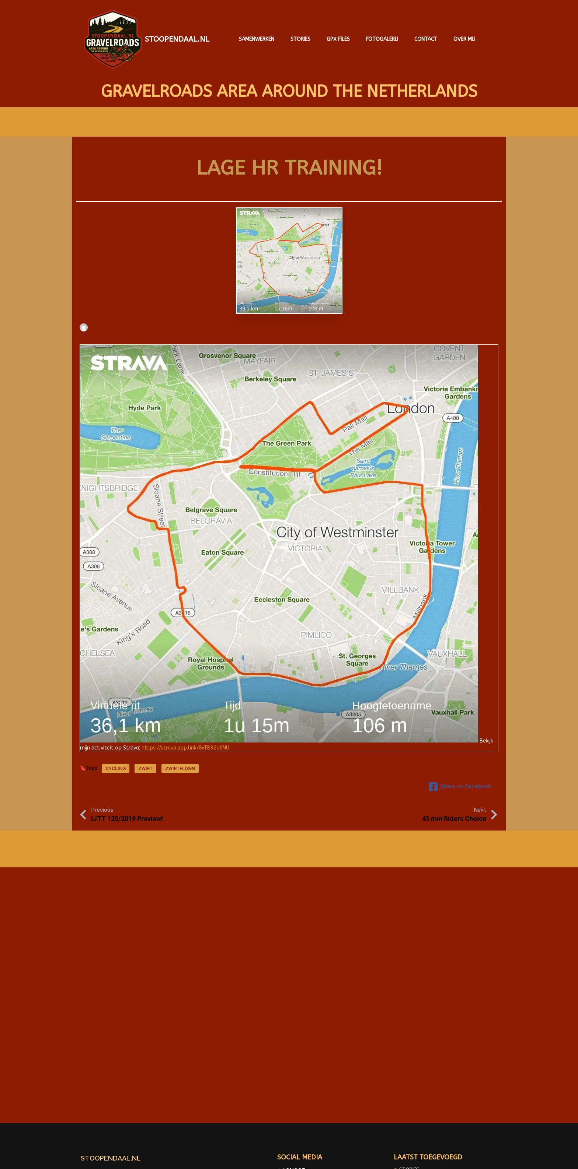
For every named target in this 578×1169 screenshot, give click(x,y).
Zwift (145, 766)
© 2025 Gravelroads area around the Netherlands (289, 1158)
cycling (115, 766)
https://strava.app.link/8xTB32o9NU (185, 744)
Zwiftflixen (180, 766)
